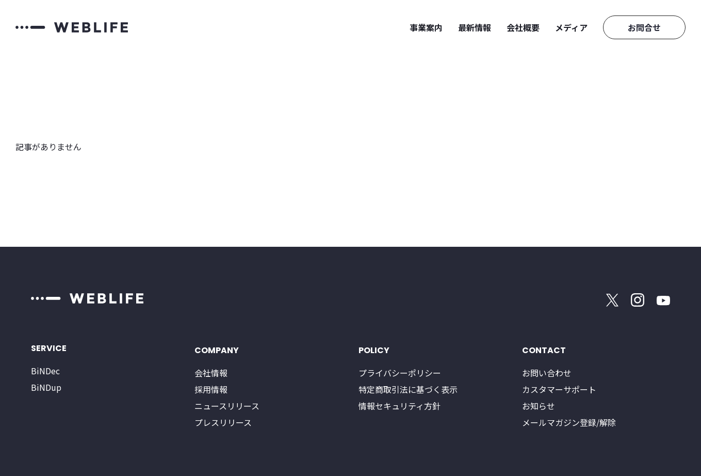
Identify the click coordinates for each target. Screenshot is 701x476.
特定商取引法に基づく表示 (408, 389)
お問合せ (644, 27)
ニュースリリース (226, 406)
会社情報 (210, 373)
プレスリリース (223, 422)
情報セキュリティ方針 (399, 406)
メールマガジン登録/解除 (569, 422)
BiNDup (46, 387)
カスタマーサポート (559, 389)
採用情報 (210, 389)
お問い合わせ (547, 373)
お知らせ (538, 406)
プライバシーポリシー (399, 373)
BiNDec (45, 370)
